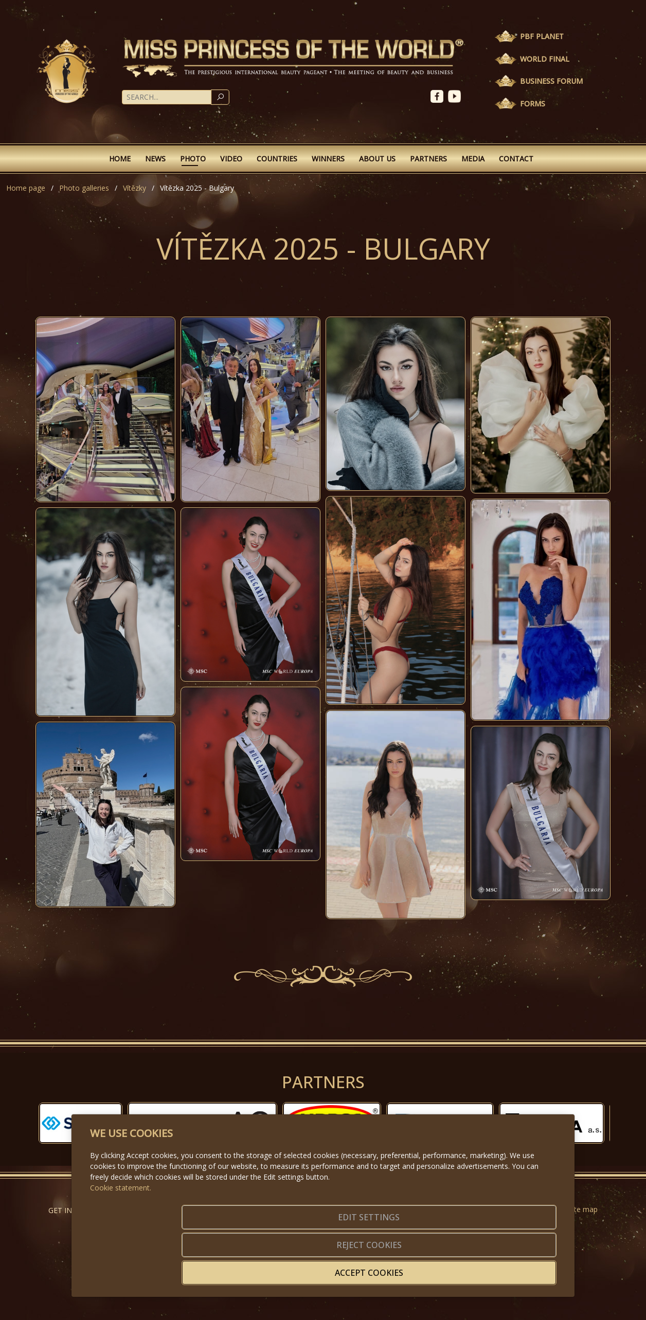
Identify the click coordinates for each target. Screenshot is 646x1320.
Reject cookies (404, 1266)
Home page (25, 188)
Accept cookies (507, 1266)
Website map (576, 1209)
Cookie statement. (120, 1231)
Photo (193, 158)
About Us (377, 158)
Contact (516, 158)
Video (231, 158)
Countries (277, 158)
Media (473, 158)
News (155, 158)
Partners (428, 158)
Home (120, 158)
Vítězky (134, 188)
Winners (328, 158)
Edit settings (301, 1266)
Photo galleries (84, 188)
